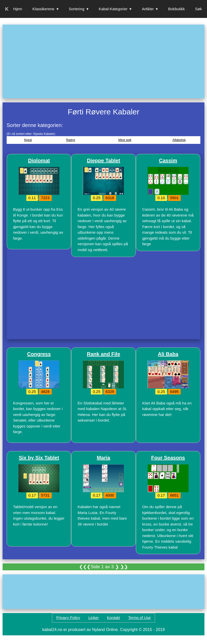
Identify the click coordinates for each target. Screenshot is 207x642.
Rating (70, 140)
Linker (93, 617)
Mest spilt (124, 140)
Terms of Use (139, 617)
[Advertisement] (103, 61)
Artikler (148, 9)
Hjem (17, 9)
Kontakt (113, 617)
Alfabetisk (179, 140)
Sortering (76, 9)
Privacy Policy (68, 617)
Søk (198, 9)
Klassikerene (43, 9)
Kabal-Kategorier (113, 9)
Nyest (28, 140)
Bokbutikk (176, 9)
